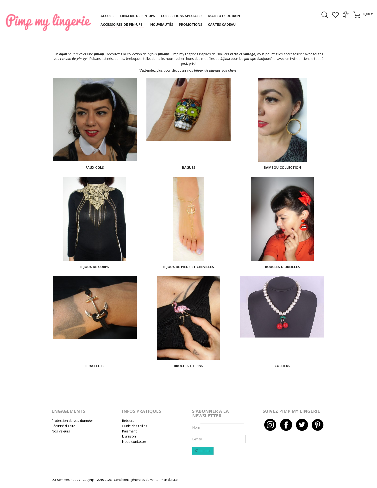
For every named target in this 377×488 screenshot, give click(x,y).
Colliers (282, 365)
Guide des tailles (134, 426)
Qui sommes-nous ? (65, 480)
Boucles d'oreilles (282, 266)
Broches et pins (188, 365)
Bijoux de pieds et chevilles (188, 266)
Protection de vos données (72, 420)
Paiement (129, 431)
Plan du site (169, 480)
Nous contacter (134, 441)
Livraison (129, 436)
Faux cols (95, 167)
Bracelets (94, 365)
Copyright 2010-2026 (97, 480)
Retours (128, 420)
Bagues (188, 167)
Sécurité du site (63, 426)
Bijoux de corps (94, 266)
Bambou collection (282, 167)
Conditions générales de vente (136, 480)
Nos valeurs (60, 431)
